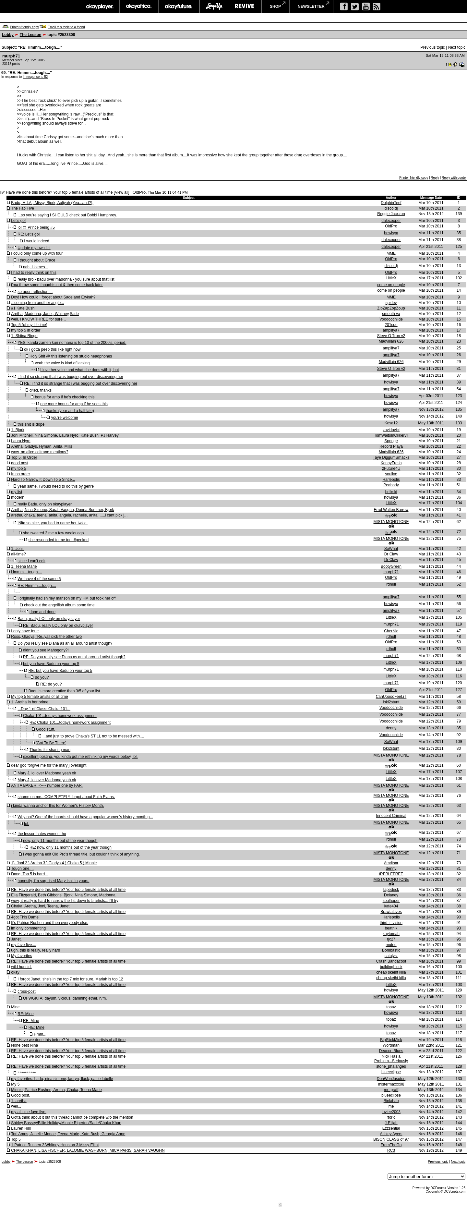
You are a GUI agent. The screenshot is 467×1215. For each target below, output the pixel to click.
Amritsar (391, 863)
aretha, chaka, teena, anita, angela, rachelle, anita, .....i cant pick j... (69, 515)
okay (15, 972)
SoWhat (391, 548)
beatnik (391, 928)
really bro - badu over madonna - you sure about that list (66, 279)
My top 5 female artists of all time (39, 696)
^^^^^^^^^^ (27, 1073)
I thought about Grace (36, 260)
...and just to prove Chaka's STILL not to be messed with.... (93, 736)
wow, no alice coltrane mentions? (39, 452)
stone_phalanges (391, 1066)
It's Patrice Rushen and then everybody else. (49, 922)
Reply (435, 177)
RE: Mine (25, 1014)
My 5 (15, 1084)
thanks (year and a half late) (70, 410)
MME (391, 253)
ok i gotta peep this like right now (52, 349)
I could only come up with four (37, 253)
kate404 (391, 906)
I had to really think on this (33, 272)
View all (121, 192)
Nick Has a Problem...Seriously (391, 1058)
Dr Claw (391, 554)
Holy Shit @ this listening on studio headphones (71, 356)
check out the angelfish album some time (59, 605)
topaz (391, 1007)
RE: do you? (51, 684)
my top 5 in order (25, 330)
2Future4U (391, 468)
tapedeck (391, 889)
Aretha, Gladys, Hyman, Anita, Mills (41, 446)
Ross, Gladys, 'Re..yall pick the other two (46, 636)
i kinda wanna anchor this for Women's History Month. (57, 805)
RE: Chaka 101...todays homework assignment (70, 722)
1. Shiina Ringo (24, 336)
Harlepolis (391, 479)
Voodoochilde (391, 319)
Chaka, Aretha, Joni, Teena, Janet (40, 906)
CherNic (391, 631)
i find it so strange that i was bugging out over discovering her (70, 376)
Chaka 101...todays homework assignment (60, 715)
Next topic (456, 47)
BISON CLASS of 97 (391, 1139)
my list (16, 492)
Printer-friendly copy (24, 27)
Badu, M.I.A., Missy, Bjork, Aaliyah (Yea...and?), (52, 202)
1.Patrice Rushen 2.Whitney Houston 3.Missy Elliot (55, 1145)
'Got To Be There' (51, 743)
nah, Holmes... (35, 267)
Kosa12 (391, 423)
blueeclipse (391, 1072)
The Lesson (31, 34)
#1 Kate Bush (22, 308)
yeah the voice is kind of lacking (62, 363)
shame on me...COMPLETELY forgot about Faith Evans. (66, 797)
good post (19, 463)
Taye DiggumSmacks (391, 457)
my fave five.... (23, 944)
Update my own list (34, 248)
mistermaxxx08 (391, 1084)
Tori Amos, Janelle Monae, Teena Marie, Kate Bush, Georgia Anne (68, 1134)
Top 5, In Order (24, 457)
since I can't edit (31, 561)
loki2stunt (391, 702)
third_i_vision (391, 922)
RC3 (391, 1150)
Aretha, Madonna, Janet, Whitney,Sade (45, 313)
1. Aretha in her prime (29, 702)
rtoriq (391, 1117)
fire (388, 516)
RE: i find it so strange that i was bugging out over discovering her (80, 383)
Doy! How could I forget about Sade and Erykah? (53, 297)
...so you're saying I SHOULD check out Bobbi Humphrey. (67, 215)
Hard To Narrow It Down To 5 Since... (43, 479)
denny (391, 728)
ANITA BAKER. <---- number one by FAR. (47, 785)
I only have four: (25, 631)
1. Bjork (17, 430)
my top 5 (18, 468)
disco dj (391, 208)
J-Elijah (391, 1123)
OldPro (139, 192)
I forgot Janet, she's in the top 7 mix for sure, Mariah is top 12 (70, 979)
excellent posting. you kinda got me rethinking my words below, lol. (80, 756)
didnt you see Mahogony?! (46, 650)
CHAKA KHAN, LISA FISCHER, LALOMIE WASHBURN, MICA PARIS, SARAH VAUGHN (87, 1150)
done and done (42, 612)
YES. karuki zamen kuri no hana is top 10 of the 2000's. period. (72, 342)
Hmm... (40, 1034)
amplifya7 (391, 330)
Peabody (391, 485)
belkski (391, 492)
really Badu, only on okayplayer (45, 504)
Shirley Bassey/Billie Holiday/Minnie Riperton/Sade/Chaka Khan (66, 1123)
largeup (214, 6)
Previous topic (432, 47)
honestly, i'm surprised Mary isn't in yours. (53, 881)
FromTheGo (391, 1145)
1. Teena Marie (24, 566)
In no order (20, 474)
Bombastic (391, 950)
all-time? (18, 554)
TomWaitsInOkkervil (391, 435)
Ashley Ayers (391, 1134)
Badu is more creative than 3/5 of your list (64, 691)
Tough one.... (22, 868)
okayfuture (179, 6)
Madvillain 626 (391, 341)
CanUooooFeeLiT (391, 696)
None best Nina (24, 1045)
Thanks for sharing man (50, 749)
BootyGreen (391, 566)
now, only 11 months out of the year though (60, 840)
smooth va (391, 313)
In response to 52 (35, 77)
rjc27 (391, 939)
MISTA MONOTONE (391, 521)
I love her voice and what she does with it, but (79, 370)
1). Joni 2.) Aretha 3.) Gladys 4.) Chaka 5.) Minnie (54, 863)
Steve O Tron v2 (391, 336)
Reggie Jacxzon (391, 214)
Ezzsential (391, 1128)
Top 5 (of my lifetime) (29, 324)
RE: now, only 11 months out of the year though (71, 847)
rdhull (391, 584)
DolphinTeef (391, 202)
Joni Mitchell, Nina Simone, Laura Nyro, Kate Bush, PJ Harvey (64, 435)
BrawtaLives (390, 911)
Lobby (8, 34)
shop (275, 6)
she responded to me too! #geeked (59, 540)
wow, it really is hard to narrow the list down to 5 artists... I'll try (64, 900)
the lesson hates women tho (42, 834)
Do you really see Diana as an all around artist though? (65, 643)
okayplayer (99, 6)
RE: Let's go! (29, 234)
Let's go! (18, 220)
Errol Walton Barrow (391, 509)
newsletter (311, 6)
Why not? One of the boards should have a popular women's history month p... (85, 817)
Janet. (16, 939)
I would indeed (36, 241)
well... (16, 1106)
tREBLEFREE (391, 874)
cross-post (26, 991)
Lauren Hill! (21, 1128)
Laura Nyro (20, 441)
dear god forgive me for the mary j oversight (48, 765)
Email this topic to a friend (66, 27)
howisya (391, 233)
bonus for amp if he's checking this (65, 397)
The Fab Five (22, 208)
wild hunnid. (21, 967)
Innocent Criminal (391, 815)
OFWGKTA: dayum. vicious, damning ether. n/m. (65, 998)
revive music (244, 6)
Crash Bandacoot (391, 961)
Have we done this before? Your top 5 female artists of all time (59, 192)
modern (17, 497)
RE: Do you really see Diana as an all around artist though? (74, 657)
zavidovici (391, 430)
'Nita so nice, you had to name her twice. (53, 523)
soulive (391, 474)
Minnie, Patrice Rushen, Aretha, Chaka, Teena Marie (56, 1089)
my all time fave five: (28, 1112)
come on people (391, 285)
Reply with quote (454, 177)
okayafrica (139, 6)
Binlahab (391, 1101)
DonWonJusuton (391, 1078)
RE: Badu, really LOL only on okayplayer (58, 625)
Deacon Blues (391, 1051)
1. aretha (18, 1101)
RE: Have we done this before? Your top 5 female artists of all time (68, 889)
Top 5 (15, 1139)
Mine (15, 1007)
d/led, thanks (41, 390)
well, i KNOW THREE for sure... (38, 319)
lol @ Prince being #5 (36, 227)
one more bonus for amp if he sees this (73, 404)
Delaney (391, 895)
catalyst (391, 956)
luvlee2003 (391, 1112)
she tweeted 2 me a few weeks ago (53, 533)
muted (391, 944)
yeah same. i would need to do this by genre (56, 486)
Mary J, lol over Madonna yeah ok (47, 773)
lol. (26, 823)
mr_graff (391, 1089)
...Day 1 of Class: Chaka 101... (44, 709)
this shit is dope (31, 424)
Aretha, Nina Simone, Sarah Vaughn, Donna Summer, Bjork (62, 509)
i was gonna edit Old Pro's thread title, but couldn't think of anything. (81, 854)
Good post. (20, 1095)
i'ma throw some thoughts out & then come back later (56, 285)
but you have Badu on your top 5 (51, 664)
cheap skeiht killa (391, 972)
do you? (42, 677)
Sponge (391, 441)
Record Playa (391, 446)
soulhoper (391, 900)
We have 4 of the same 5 (39, 579)
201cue (391, 324)
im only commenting (28, 928)
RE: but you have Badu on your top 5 (60, 670)
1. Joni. (17, 548)
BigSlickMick (391, 1040)
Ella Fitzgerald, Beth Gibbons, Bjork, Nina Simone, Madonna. (63, 895)
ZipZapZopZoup (391, 308)
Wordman (391, 1045)
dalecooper (391, 220)
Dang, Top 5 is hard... (29, 874)
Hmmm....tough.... (26, 572)
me (391, 1106)
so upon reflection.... (35, 291)
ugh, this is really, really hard (35, 950)
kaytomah (391, 933)
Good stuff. (45, 729)
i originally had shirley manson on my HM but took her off (66, 598)
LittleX (391, 278)
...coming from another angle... (37, 302)
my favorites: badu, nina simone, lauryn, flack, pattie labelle (62, 1078)
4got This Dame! (25, 917)
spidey (391, 302)
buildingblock (391, 967)
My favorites (21, 956)
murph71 (11, 56)
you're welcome (64, 417)
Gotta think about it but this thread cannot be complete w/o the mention (72, 1117)
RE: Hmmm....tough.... (37, 585)
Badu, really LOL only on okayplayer (49, 618)
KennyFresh (391, 463)
